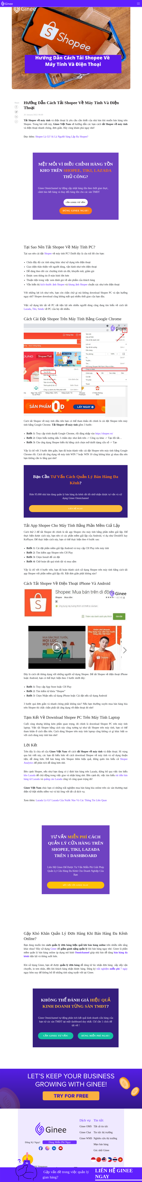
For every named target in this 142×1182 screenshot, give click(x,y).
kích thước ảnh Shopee (52, 284)
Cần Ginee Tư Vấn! (56, 1035)
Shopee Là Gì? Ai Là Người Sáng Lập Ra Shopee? (61, 136)
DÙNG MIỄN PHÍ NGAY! (95, 1039)
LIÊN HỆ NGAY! (75, 508)
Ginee (53, 948)
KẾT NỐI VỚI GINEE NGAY (75, 885)
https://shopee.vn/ (104, 433)
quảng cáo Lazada (53, 779)
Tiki (34, 309)
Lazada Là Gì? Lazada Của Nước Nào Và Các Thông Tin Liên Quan (71, 800)
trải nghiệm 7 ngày (112, 968)
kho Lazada (30, 775)
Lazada (27, 309)
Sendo (41, 309)
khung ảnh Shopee (77, 284)
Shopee (48, 253)
